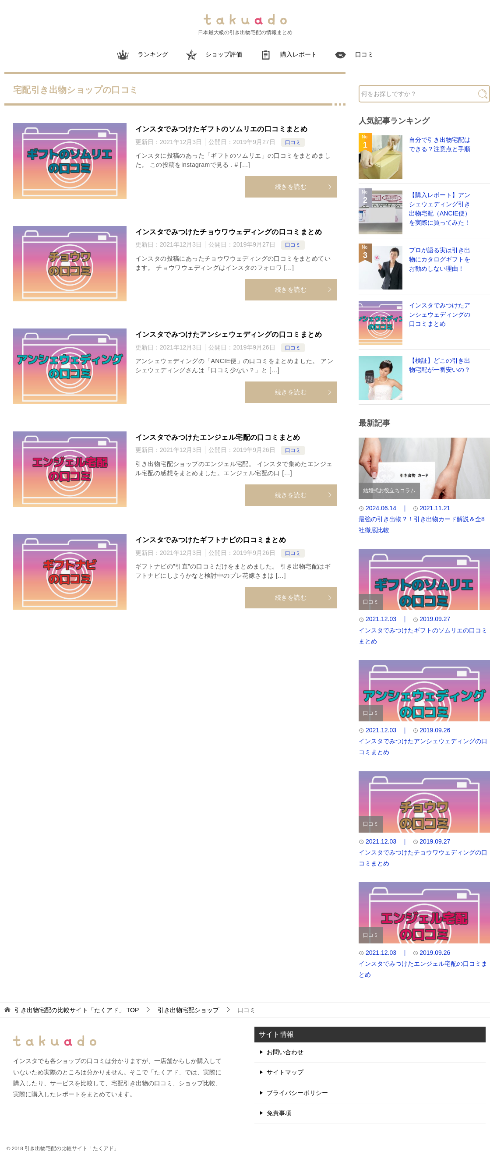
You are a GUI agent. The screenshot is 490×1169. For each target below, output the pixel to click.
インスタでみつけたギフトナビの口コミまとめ (210, 540)
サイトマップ (285, 1072)
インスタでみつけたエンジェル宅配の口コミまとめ (217, 437)
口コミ (293, 142)
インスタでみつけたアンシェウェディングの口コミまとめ (228, 334)
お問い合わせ (285, 1052)
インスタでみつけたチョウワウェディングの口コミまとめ (228, 232)
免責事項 (279, 1112)
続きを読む (303, 186)
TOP (76, 1010)
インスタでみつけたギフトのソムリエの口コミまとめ (221, 129)
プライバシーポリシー (297, 1092)
